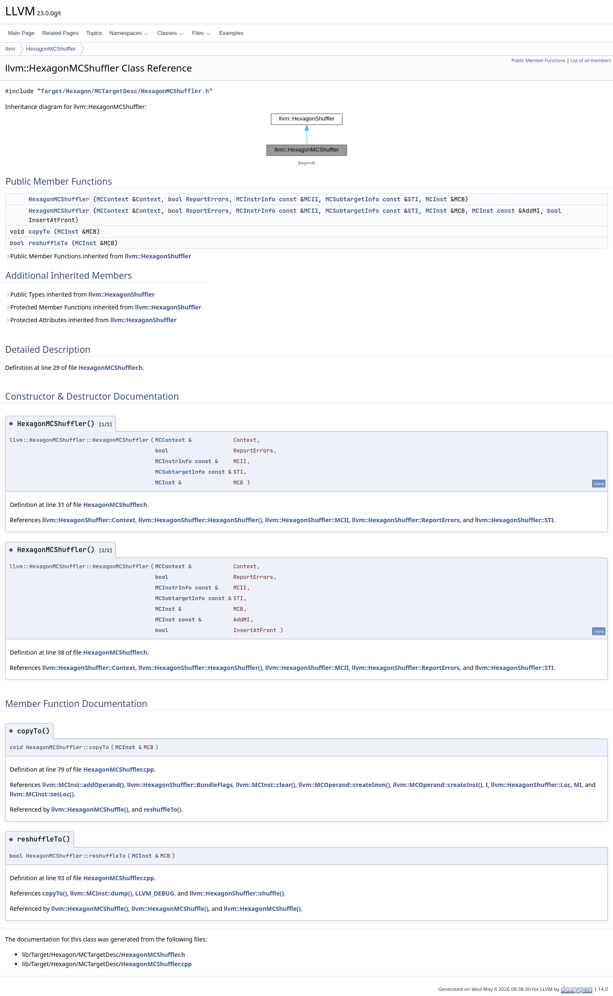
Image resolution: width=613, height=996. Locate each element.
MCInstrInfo (255, 199)
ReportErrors (207, 199)
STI (413, 199)
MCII (311, 199)
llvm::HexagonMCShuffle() (89, 809)
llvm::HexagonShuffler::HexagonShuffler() (200, 520)
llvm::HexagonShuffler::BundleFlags (179, 785)
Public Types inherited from (80, 294)
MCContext (113, 199)
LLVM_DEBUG (155, 893)
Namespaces (128, 33)
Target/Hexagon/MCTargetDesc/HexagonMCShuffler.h (125, 91)
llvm (10, 49)
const (288, 199)
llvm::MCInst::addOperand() (83, 785)
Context (148, 199)
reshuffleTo (48, 243)
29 (56, 367)
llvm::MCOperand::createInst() (437, 785)
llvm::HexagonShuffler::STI (514, 520)
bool (175, 199)
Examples (231, 33)
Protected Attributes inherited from (91, 320)
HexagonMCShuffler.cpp (118, 769)
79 (60, 769)
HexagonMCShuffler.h (110, 367)
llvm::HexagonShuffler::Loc (530, 785)
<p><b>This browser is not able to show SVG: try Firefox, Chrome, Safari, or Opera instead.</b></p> (306, 135)
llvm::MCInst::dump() (101, 893)
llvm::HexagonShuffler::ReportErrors (406, 520)
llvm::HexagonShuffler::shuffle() (236, 893)
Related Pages (60, 33)
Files (201, 33)
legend (306, 163)
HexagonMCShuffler (51, 49)
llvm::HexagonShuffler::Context (88, 520)
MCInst (436, 199)
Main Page (21, 33)
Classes (170, 33)
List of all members (590, 60)
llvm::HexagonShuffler (158, 256)
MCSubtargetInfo (352, 199)
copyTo (39, 231)
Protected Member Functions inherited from (103, 307)
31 (60, 505)
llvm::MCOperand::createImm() (344, 785)
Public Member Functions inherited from (98, 256)
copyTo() (54, 893)
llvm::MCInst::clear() (265, 785)
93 (60, 878)
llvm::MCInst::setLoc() (42, 794)
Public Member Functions (538, 60)
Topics (94, 33)
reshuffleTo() (162, 809)
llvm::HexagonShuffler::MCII (307, 520)
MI (578, 785)
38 (60, 652)
